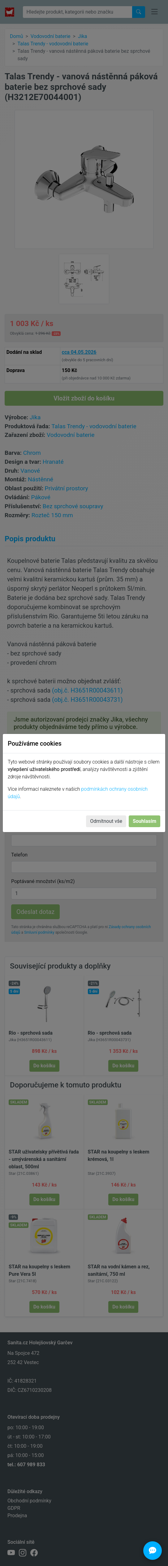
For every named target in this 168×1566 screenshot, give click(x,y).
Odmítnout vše (106, 821)
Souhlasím (144, 821)
